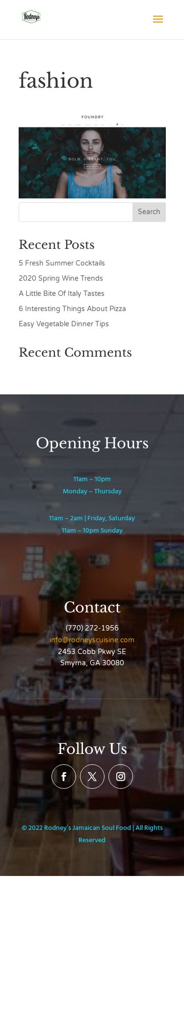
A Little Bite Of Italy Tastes (62, 294)
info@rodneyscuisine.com (92, 640)
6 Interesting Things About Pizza (72, 309)
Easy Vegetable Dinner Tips (64, 324)
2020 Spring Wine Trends (61, 278)
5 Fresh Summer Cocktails (62, 263)
